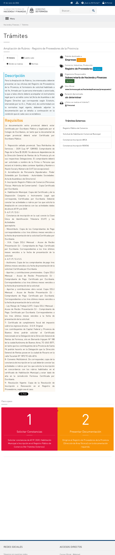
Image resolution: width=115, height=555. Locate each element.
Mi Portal (107, 3)
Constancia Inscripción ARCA (75, 140)
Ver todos (81, 60)
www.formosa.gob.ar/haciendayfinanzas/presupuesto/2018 (90, 89)
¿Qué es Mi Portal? (90, 3)
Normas (33, 64)
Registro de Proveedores (78, 68)
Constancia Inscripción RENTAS (76, 145)
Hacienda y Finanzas (11, 25)
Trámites (25, 25)
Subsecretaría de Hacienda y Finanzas (86, 77)
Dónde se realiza (15, 64)
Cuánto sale (27, 58)
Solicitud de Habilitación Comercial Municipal (82, 134)
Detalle (11, 58)
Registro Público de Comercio (75, 128)
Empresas (70, 59)
